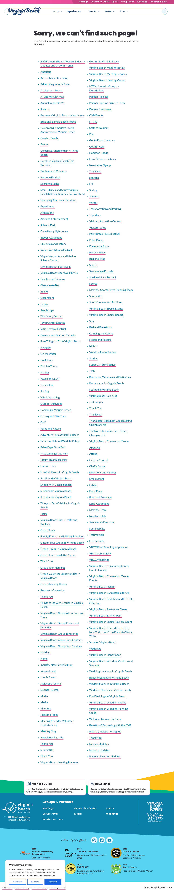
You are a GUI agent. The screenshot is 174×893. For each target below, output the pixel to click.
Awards (45, 109)
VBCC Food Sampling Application (108, 547)
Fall (91, 183)
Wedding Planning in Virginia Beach (110, 690)
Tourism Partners (158, 1)
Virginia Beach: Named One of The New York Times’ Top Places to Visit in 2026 (111, 632)
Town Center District (52, 322)
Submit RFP (47, 749)
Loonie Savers (48, 677)
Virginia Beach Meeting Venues (107, 80)
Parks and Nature (50, 428)
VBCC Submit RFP (100, 553)
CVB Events (96, 115)
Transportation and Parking (105, 208)
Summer (94, 196)
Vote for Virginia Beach (102, 642)
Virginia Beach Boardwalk (55, 266)
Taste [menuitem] (108, 11)
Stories (93, 358)
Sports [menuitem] (110, 808)
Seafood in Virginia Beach (104, 389)
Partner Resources (100, 109)
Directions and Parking (102, 472)
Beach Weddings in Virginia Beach (109, 677)
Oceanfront (47, 297)
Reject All (35, 882)
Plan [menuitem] (122, 11)
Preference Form (99, 246)
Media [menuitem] (78, 813)
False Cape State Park (53, 447)
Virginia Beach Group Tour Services (61, 646)
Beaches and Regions (52, 279)
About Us (94, 447)
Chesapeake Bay (50, 285)
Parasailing (46, 384)
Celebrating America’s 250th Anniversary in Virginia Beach (57, 129)
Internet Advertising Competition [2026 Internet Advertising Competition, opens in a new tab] (42, 851)
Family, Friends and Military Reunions (62, 536)
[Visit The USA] (155, 817)
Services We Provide (101, 271)
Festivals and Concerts (53, 171)
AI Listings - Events (51, 90)
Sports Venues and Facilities (105, 302)
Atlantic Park (48, 225)
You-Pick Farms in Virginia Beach (59, 472)
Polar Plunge (96, 240)
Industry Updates (99, 750)
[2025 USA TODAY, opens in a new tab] (70, 868)
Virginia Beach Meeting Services (108, 73)
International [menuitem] (39, 887)
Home (43, 658)
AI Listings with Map (52, 96)
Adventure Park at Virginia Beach (59, 434)
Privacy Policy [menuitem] (58, 887)
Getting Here (96, 146)
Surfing (44, 391)
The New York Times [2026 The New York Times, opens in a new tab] (87, 850)
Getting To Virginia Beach (104, 61)
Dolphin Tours (48, 366)
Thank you (95, 171)
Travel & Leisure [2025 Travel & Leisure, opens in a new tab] (131, 850)
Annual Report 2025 (52, 102)
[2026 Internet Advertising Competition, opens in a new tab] (25, 853)
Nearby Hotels (97, 516)
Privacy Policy (97, 252)
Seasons (94, 177)
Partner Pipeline (98, 96)
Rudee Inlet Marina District (56, 250)
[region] (35, 874)
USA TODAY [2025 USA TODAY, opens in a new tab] (83, 865)
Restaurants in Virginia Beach (106, 383)
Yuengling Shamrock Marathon (58, 200)
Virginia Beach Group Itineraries (59, 633)
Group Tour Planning (52, 567)
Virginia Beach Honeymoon (105, 654)
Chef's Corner (97, 466)
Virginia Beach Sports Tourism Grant (110, 621)
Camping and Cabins (101, 333)
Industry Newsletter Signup (56, 664)
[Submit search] (164, 11)
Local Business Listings (102, 159)
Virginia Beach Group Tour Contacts (61, 639)
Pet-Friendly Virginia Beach (56, 478)
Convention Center (100, 1)
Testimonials (96, 534)
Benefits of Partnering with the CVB (110, 725)
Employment (96, 478)
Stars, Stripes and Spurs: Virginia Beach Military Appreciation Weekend (62, 191)
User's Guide (96, 541)
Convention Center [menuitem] (85, 808)
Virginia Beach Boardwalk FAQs (59, 272)
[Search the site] (154, 11)
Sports (115, 1)
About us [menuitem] (7, 887)
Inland (44, 291)
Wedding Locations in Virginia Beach (110, 671)
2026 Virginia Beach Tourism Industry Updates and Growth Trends (62, 63)
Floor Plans (95, 491)
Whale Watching (50, 397)
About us (45, 71)
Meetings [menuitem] (48, 808)
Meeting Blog (48, 731)
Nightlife (45, 347)
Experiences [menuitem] (74, 11)
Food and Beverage (100, 497)
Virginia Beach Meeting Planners (59, 762)
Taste (92, 370)
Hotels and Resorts (100, 339)
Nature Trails (48, 465)
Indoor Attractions (51, 237)
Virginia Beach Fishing (102, 586)
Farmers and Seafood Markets (57, 335)
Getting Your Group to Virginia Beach (62, 542)
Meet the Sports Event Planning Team (111, 289)
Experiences (47, 206)
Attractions (47, 212)
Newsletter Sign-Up (51, 737)
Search (93, 264)
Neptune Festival (50, 177)
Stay (91, 321)
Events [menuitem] (92, 11)
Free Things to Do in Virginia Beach (60, 341)
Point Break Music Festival (104, 233)
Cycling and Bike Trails (53, 416)
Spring (93, 190)
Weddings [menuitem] (112, 813)
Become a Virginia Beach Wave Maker (62, 115)
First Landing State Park (54, 453)
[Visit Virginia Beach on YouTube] (109, 840)
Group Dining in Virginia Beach (58, 548)
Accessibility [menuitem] (22, 887)
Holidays (45, 652)
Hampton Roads (98, 152)
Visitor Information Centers (105, 221)
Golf (43, 422)
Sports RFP (95, 296)
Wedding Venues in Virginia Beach (109, 683)
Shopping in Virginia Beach (56, 484)
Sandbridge (47, 310)
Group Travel (127, 1)
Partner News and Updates (105, 756)
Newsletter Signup (100, 165)
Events (44, 144)
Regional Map (97, 258)
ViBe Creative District (53, 328)
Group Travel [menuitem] (50, 813)
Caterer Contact (98, 460)
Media (44, 696)
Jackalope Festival (50, 683)
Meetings (83, 1)
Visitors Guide (97, 227)
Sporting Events (49, 183)
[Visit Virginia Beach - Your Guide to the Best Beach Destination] (24, 11)
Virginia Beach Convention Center (109, 441)
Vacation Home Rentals (102, 352)
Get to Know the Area (102, 140)
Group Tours (47, 530)
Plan (91, 134)
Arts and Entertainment (54, 218)
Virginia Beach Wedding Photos (107, 702)
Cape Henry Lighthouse (54, 231)
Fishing (44, 372)
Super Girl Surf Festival (102, 364)
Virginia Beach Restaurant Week (108, 609)
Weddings (142, 1)
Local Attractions (99, 503)
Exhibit (93, 484)
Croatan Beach (49, 138)
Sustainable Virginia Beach (55, 490)
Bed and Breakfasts (100, 327)
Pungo (44, 303)
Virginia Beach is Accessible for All (109, 592)
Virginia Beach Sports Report (106, 314)
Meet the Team (49, 714)
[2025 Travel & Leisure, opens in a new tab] (116, 853)
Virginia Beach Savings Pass (105, 615)
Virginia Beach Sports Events (106, 308)
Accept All (53, 882)
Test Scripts (96, 402)
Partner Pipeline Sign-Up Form (107, 102)
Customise (17, 882)
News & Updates (99, 743)
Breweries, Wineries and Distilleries (110, 377)
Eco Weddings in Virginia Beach (107, 696)
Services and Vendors (101, 522)
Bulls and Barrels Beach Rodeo (58, 121)
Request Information (52, 590)
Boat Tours (46, 360)
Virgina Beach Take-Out (103, 395)
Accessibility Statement (54, 78)
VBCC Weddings (99, 559)
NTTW (93, 121)
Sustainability (97, 528)
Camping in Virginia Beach (55, 409)
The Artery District (51, 316)
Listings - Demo (49, 689)
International (48, 671)
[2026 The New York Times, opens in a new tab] (70, 853)
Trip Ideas (95, 215)
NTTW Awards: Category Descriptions (104, 88)
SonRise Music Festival (102, 277)
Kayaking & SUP (49, 378)
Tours (43, 513)
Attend (93, 453)
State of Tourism (98, 127)
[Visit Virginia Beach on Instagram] (94, 840)
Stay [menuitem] (56, 11)
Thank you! (95, 414)
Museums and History (53, 243)
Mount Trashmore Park (53, 459)
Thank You (46, 561)
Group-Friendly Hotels (53, 584)
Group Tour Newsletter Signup (58, 555)
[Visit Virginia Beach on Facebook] (102, 840)
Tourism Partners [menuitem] (53, 819)
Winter (93, 202)
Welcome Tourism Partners (105, 719)
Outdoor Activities (51, 403)
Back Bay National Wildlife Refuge (60, 441)
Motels (93, 345)
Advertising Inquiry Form (55, 84)
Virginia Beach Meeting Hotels (107, 67)
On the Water (48, 353)
